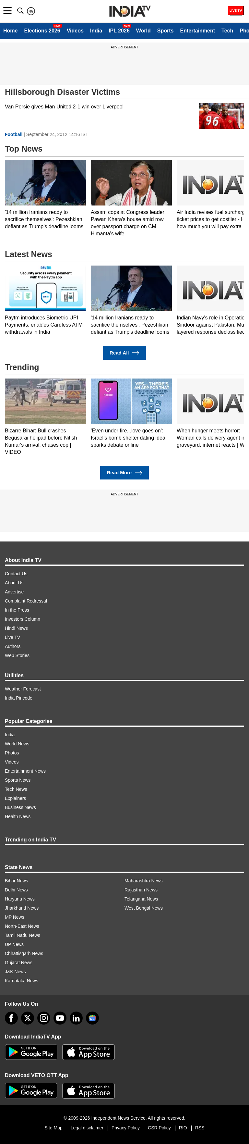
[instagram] (43, 1018)
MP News (14, 917)
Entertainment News (25, 771)
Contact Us (16, 573)
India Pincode (18, 698)
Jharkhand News (22, 908)
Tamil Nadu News (22, 935)
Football (13, 134)
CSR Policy (159, 1127)
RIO (183, 1127)
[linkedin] (76, 1018)
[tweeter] (27, 1018)
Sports (165, 30)
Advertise (14, 591)
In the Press (17, 610)
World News (17, 743)
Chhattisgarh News (24, 953)
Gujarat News (18, 962)
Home (10, 30)
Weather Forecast (23, 688)
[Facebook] (11, 1018)
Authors (12, 646)
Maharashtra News (143, 880)
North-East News (22, 926)
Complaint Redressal (26, 600)
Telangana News (141, 899)
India (96, 30)
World (143, 30)
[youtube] (59, 1018)
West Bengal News (143, 908)
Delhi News (16, 889)
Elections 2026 (42, 30)
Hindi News (16, 628)
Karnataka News (21, 980)
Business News (20, 807)
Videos (75, 30)
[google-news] (92, 1018)
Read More (124, 473)
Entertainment (197, 30)
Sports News (17, 780)
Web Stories (17, 655)
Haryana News (20, 899)
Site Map (53, 1127)
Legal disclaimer (87, 1127)
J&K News (15, 971)
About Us (14, 582)
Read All (124, 352)
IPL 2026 (119, 30)
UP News (14, 944)
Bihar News (16, 880)
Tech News (16, 789)
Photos (12, 752)
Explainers (15, 798)
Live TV (12, 637)
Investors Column (22, 619)
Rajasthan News (141, 889)
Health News (17, 816)
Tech (227, 30)
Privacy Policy (126, 1127)
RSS (200, 1127)
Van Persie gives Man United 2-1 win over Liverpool (64, 106)
